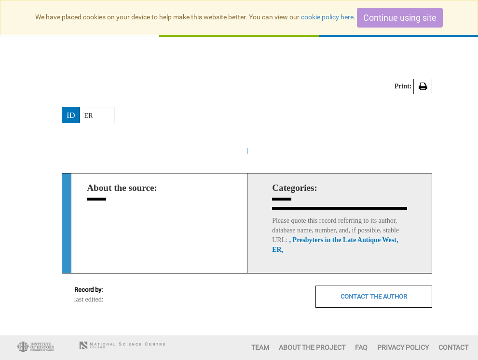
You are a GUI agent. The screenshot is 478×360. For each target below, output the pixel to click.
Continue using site (400, 18)
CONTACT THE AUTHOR (374, 296)
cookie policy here (327, 17)
